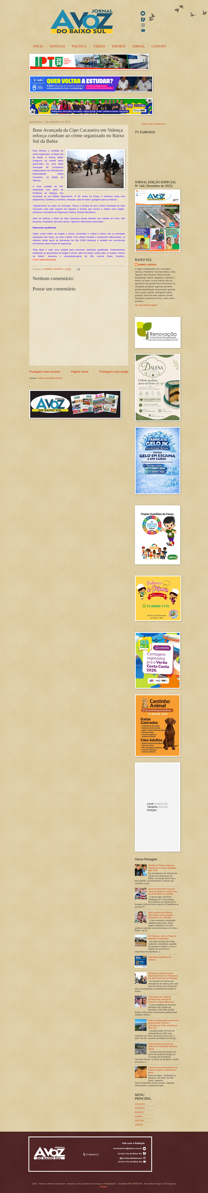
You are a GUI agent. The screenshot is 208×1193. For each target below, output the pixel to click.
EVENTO (139, 1112)
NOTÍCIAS (57, 46)
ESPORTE (119, 46)
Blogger (103, 1186)
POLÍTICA (79, 46)
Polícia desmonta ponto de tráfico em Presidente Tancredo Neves (162, 1046)
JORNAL (138, 46)
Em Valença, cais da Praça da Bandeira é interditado (162, 937)
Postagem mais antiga (113, 371)
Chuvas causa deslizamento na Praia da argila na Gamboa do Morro (162, 1070)
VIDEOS (139, 1125)
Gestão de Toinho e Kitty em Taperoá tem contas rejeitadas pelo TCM (162, 868)
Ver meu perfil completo (146, 305)
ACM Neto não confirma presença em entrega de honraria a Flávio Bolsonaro (161, 999)
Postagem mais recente (44, 371)
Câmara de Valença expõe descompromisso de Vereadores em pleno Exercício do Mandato (163, 976)
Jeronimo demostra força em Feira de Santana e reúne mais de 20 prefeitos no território (162, 891)
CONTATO (158, 46)
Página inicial (79, 371)
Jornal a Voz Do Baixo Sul (153, 124)
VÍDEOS (99, 46)
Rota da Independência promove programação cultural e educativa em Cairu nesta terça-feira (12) (163, 1024)
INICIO (38, 46)
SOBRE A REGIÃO (147, 264)
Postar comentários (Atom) (49, 378)
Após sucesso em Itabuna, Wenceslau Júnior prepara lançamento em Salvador (160, 915)
